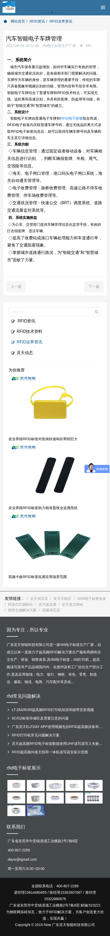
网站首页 (14, 21)
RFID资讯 (37, 21)
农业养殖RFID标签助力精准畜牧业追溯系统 (43, 508)
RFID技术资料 (26, 331)
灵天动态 (22, 353)
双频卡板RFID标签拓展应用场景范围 (37, 577)
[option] (55, 15)
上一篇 (16, 286)
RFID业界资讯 (61, 21)
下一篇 (94, 286)
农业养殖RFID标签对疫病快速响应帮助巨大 (43, 439)
